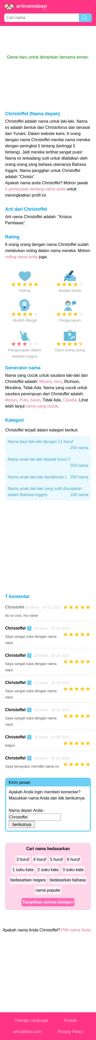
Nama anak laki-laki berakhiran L (48, 477)
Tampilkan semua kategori (48, 902)
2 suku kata (48, 870)
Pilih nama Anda (76, 930)
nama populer (48, 890)
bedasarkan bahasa (68, 880)
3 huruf (22, 859)
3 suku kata (72, 870)
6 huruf (73, 859)
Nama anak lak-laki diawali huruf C (48, 463)
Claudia (70, 400)
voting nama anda (21, 257)
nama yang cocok (42, 406)
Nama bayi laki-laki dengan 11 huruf (48, 445)
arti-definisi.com (27, 1031)
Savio (35, 400)
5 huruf (56, 859)
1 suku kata (23, 870)
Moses (45, 381)
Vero (58, 381)
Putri (23, 400)
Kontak (70, 1020)
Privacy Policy (70, 1031)
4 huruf (39, 859)
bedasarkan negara (28, 880)
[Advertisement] (48, 40)
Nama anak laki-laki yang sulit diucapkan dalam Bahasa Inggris (48, 492)
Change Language (31, 1020)
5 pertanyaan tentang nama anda (35, 189)
